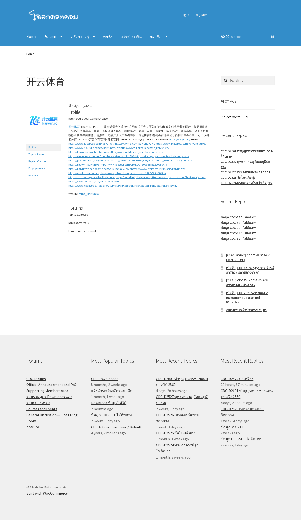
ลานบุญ (32, 427)
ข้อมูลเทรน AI (232, 427)
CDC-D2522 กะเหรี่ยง (237, 378)
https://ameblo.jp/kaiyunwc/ (133, 177)
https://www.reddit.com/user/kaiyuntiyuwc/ (136, 152)
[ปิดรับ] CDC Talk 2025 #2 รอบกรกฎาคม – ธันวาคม (247, 282)
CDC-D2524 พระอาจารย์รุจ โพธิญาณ (246, 183)
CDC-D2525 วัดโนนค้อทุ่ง (238, 177)
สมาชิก (156, 36)
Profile (32, 147)
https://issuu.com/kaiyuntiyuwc (175, 160)
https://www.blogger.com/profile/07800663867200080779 (133, 164)
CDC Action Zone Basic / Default (116, 427)
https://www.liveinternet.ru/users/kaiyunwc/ (158, 169)
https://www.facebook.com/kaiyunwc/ (91, 143)
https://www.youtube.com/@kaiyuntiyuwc (94, 148)
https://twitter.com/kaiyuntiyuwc (135, 143)
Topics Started (36, 154)
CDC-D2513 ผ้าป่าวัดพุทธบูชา (246, 310)
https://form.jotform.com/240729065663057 (140, 173)
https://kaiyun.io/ (179, 139)
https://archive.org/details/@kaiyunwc (91, 177)
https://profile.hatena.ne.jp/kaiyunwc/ (91, 173)
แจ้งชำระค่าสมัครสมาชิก (111, 390)
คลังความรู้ (80, 36)
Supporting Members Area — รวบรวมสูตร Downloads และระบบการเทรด (49, 396)
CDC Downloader (104, 378)
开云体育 (74, 126)
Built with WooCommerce (47, 493)
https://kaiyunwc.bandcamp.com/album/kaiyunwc (99, 169)
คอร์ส (108, 36)
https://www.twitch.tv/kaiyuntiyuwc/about (94, 181)
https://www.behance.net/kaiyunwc (133, 160)
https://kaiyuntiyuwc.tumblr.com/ (88, 152)
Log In (185, 15)
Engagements (36, 168)
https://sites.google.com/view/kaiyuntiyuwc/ (162, 156)
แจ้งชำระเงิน (131, 36)
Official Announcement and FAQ (51, 384)
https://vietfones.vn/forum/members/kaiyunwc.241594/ (101, 156)
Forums (50, 36)
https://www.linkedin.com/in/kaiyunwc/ (144, 148)
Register (201, 15)
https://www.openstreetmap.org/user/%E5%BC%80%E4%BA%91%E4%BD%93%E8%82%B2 (122, 185)
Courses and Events (41, 408)
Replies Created (37, 161)
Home (31, 36)
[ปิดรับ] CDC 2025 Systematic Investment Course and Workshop (247, 297)
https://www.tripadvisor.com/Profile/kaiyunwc (178, 177)
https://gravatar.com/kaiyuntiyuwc (89, 160)
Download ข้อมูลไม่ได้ (108, 402)
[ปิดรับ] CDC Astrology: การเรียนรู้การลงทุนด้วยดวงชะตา (250, 270)
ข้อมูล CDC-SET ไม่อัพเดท (238, 217)
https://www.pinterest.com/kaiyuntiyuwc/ (181, 143)
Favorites (33, 175)
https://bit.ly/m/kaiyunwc (83, 164)
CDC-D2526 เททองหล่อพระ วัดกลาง (245, 172)
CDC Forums (36, 378)
